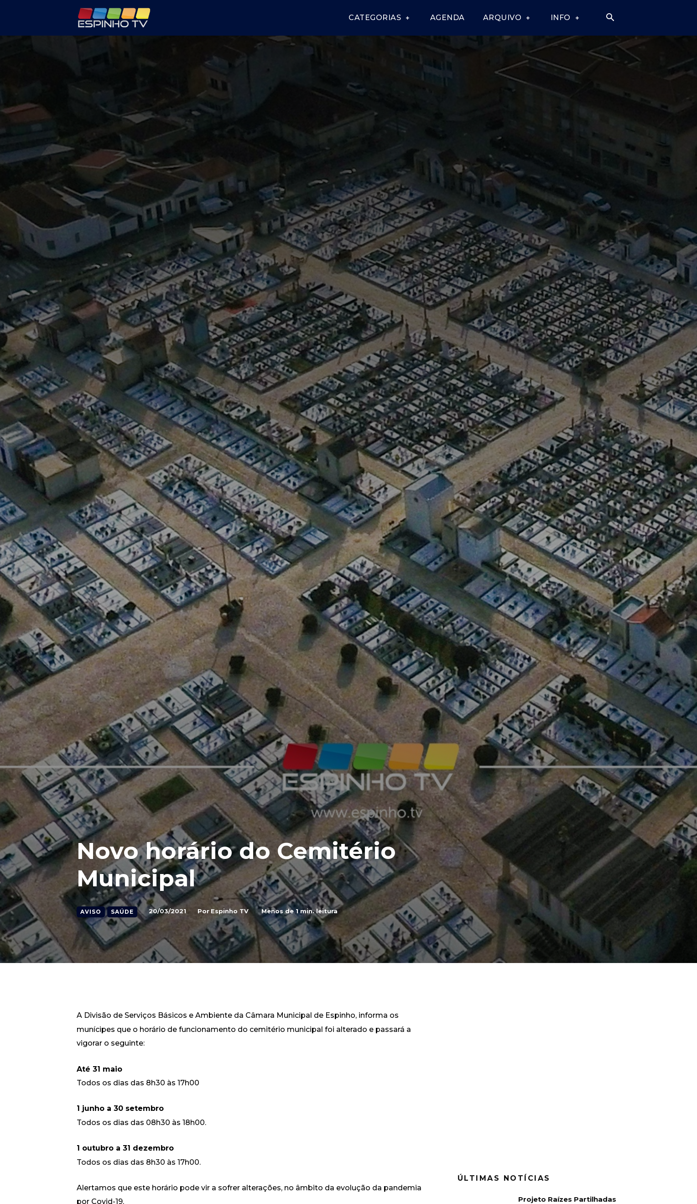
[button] (609, 18)
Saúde (122, 911)
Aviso (91, 911)
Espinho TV (230, 911)
